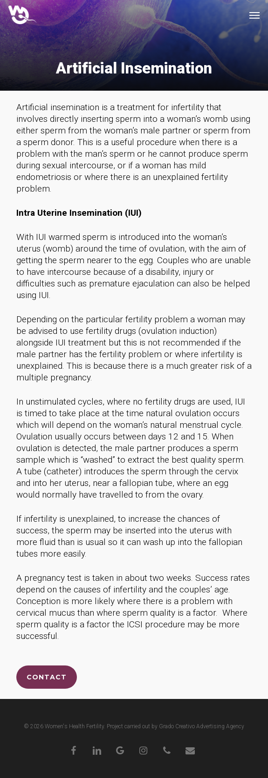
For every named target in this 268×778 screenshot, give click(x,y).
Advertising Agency (220, 726)
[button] (254, 15)
